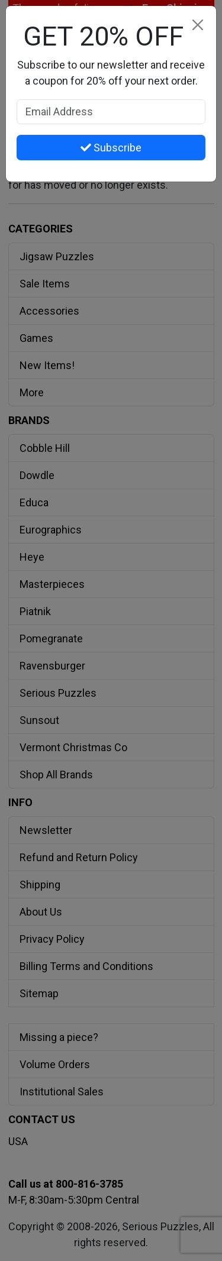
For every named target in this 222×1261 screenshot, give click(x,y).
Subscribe (111, 147)
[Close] (197, 25)
